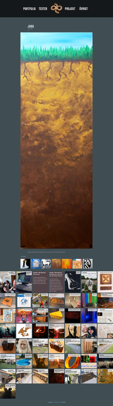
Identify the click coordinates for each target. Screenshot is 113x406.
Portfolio (29, 8)
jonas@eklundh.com (56, 402)
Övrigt (83, 8)
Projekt (70, 8)
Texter (43, 8)
